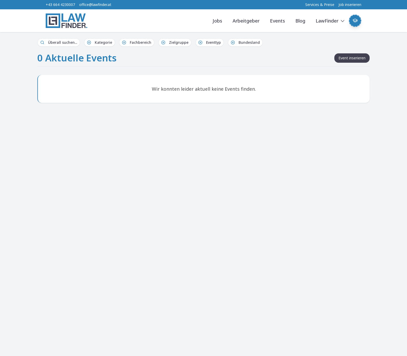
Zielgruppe (174, 42)
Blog (300, 21)
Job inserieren (349, 4)
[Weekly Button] (355, 21)
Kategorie (99, 42)
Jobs (217, 21)
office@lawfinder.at (95, 4)
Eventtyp (209, 42)
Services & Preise (319, 4)
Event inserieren (351, 57)
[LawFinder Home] (66, 20)
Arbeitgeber (246, 21)
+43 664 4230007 (60, 4)
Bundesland (245, 42)
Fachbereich (136, 42)
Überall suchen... (58, 42)
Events (277, 21)
